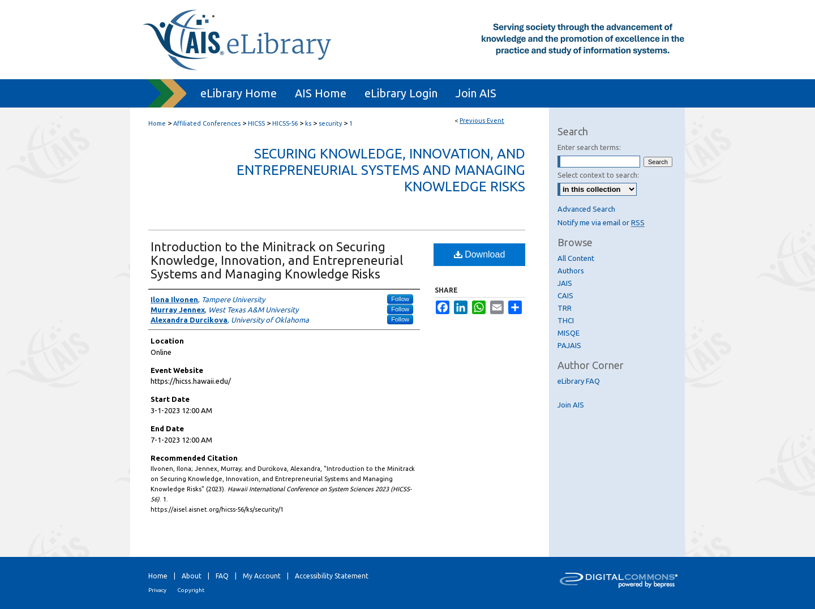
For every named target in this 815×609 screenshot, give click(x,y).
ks (309, 123)
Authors (570, 271)
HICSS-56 (285, 123)
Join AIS (570, 405)
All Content (575, 258)
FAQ (222, 576)
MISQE (568, 333)
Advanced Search (586, 209)
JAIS (564, 283)
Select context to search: (598, 175)
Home (157, 123)
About (191, 576)
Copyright (190, 590)
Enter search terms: (589, 147)
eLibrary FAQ (578, 381)
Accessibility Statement (331, 576)
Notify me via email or (601, 222)
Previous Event (482, 120)
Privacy (157, 590)
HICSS (257, 123)
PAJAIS (569, 345)
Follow (400, 298)
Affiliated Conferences (207, 123)
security (331, 123)
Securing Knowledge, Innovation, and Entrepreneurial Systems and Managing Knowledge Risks (381, 170)
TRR (564, 308)
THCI (565, 320)
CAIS (565, 295)
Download (479, 254)
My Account (262, 576)
